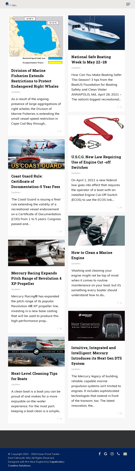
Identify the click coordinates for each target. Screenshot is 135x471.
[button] (128, 4)
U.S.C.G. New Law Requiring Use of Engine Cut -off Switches (96, 162)
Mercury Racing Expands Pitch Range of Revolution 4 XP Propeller (36, 278)
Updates (15, 92)
